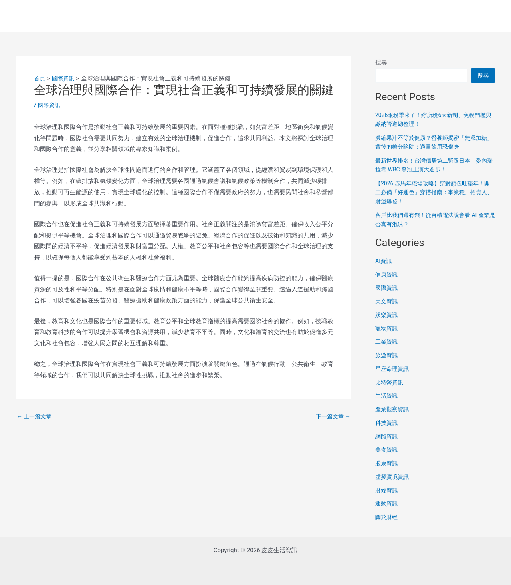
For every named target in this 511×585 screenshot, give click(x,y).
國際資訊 (50, 105)
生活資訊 (387, 395)
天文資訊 (387, 301)
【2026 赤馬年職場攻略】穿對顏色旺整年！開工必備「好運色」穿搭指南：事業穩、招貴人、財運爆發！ (435, 192)
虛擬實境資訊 (393, 476)
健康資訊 (387, 274)
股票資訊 (387, 463)
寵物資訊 (387, 328)
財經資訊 (387, 490)
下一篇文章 (332, 417)
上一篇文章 (35, 417)
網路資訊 (387, 436)
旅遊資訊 (387, 355)
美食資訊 (387, 449)
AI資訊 (384, 261)
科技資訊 (387, 422)
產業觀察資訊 (393, 409)
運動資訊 (387, 503)
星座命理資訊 (393, 368)
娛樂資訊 (387, 314)
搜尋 (381, 62)
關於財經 (387, 517)
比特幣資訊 (390, 382)
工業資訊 (387, 341)
